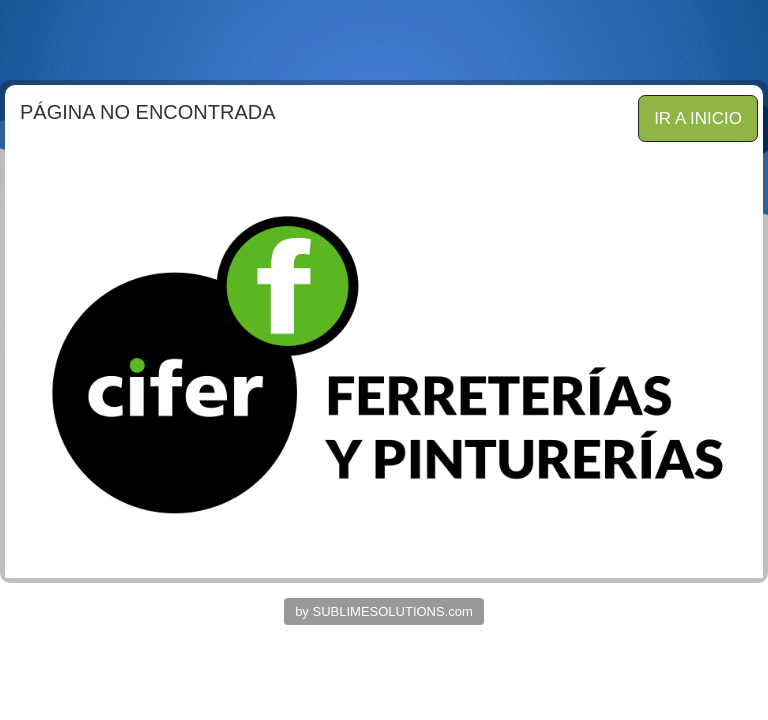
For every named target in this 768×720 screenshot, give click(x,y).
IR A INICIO (698, 118)
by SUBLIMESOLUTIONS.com (384, 611)
